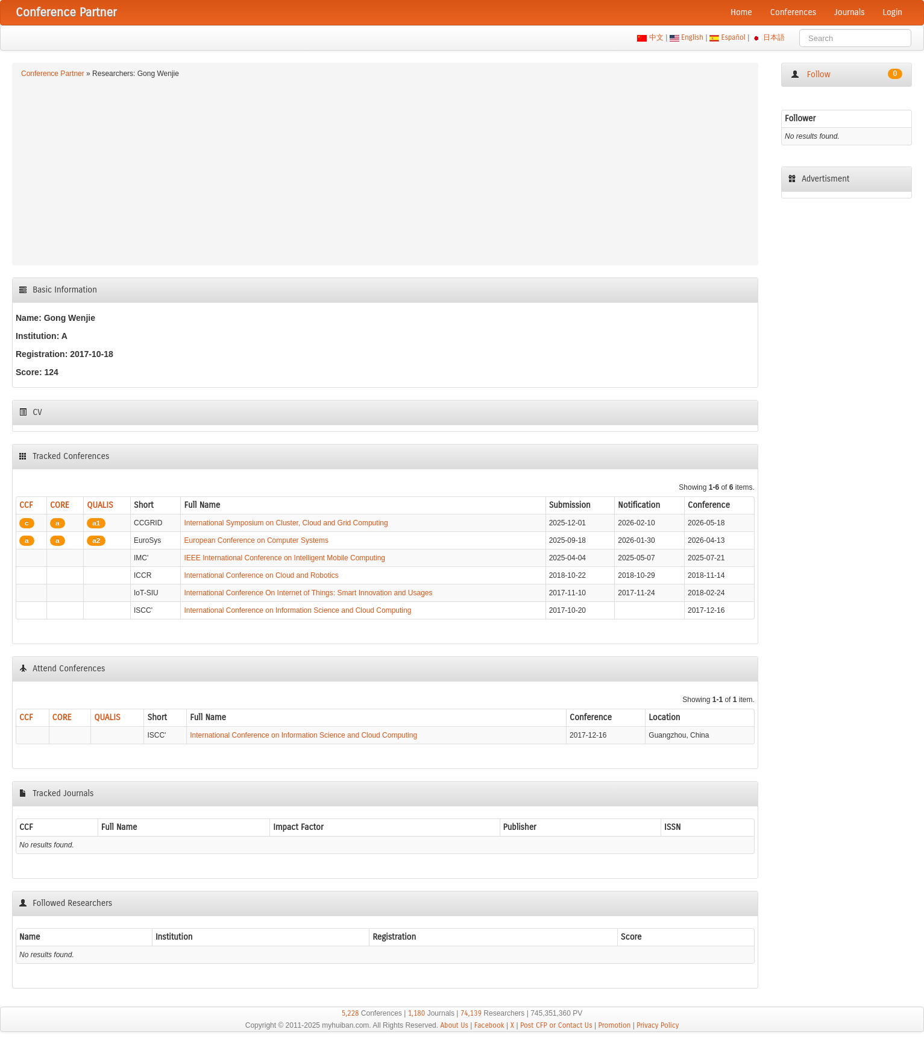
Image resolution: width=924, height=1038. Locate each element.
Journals (849, 12)
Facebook (489, 1025)
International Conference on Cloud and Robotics (261, 575)
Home (741, 12)
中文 (656, 37)
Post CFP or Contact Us (556, 1025)
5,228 (350, 1013)
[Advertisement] (385, 170)
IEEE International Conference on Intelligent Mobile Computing (284, 558)
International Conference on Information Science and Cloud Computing (297, 610)
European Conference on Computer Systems (256, 540)
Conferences (793, 12)
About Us (454, 1025)
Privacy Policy (657, 1025)
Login (892, 12)
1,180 (417, 1013)
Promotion (614, 1025)
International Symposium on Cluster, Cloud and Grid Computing (286, 523)
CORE (59, 505)
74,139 (471, 1013)
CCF (26, 505)
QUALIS (100, 505)
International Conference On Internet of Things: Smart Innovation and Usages (308, 593)
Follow (846, 74)
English (692, 37)
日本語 (774, 37)
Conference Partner (52, 73)
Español (733, 37)
